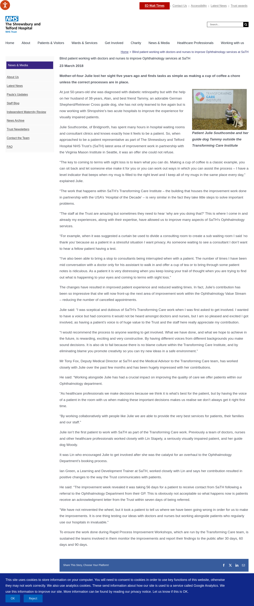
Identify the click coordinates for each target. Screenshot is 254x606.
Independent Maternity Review (26, 112)
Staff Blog (13, 103)
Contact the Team (18, 138)
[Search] (246, 24)
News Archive (15, 120)
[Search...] (225, 24)
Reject (33, 598)
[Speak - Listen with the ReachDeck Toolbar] (5, 5)
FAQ (10, 146)
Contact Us (179, 5)
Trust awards (239, 5)
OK (13, 598)
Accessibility (199, 5)
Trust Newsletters (18, 129)
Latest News (219, 5)
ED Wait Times (154, 6)
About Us (13, 77)
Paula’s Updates (17, 94)
